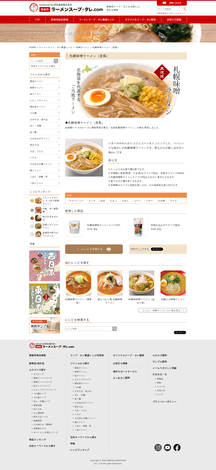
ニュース (161, 386)
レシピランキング (80, 450)
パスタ (33, 157)
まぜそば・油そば (39, 119)
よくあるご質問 (121, 378)
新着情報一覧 (160, 374)
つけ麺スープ (40, 394)
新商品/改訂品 (36, 363)
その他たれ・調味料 (43, 424)
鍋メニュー (35, 170)
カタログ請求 (160, 355)
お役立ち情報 (120, 363)
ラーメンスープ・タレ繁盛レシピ (56, 47)
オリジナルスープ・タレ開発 (128, 355)
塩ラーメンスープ (42, 386)
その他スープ (40, 397)
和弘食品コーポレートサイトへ (171, 13)
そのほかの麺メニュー (41, 164)
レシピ (160, 394)
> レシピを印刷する (94, 247)
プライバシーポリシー (165, 401)
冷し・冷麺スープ (42, 401)
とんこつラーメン (39, 100)
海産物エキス (40, 428)
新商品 (160, 379)
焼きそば (34, 145)
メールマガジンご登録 (165, 368)
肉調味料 (38, 421)
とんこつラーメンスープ (45, 390)
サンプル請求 (160, 361)
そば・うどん (36, 151)
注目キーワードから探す (43, 66)
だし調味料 (39, 413)
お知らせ (161, 390)
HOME (32, 47)
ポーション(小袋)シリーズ (46, 432)
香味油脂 (38, 405)
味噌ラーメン (83, 47)
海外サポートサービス (125, 371)
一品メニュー (36, 183)
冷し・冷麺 (35, 126)
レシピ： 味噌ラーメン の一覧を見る (161, 310)
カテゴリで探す (37, 370)
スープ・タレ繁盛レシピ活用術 (87, 355)
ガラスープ (39, 374)
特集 (72, 443)
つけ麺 (33, 113)
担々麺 (33, 132)
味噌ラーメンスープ (43, 382)
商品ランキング (37, 439)
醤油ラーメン (36, 81)
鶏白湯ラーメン (38, 107)
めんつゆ (38, 409)
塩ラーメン (35, 94)
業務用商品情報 (37, 355)
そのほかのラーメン (40, 138)
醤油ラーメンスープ (43, 378)
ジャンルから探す (80, 363)
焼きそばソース (41, 417)
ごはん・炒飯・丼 (39, 176)
